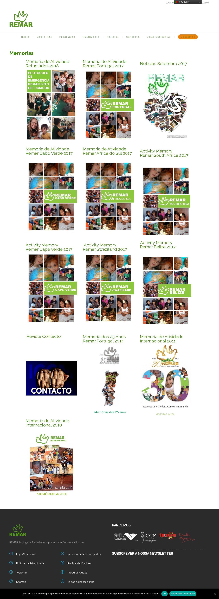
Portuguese (182, 1)
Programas (67, 37)
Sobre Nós (44, 37)
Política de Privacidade (30, 563)
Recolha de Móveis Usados (84, 554)
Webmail (21, 572)
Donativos (188, 37)
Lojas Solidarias (159, 37)
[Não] (214, 593)
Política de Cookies (79, 563)
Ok (164, 593)
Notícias (113, 37)
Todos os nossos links (81, 581)
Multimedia (91, 37)
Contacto (132, 37)
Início (25, 37)
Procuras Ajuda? (77, 572)
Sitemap (21, 581)
